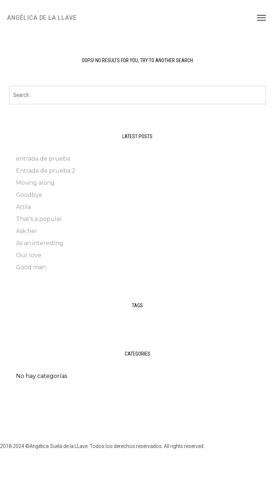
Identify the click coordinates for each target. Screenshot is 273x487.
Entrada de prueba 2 (45, 170)
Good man (31, 267)
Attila (23, 207)
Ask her (26, 231)
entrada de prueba (43, 158)
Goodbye (29, 194)
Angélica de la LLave (42, 17)
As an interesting (39, 243)
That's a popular (39, 219)
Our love (28, 255)
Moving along (35, 182)
